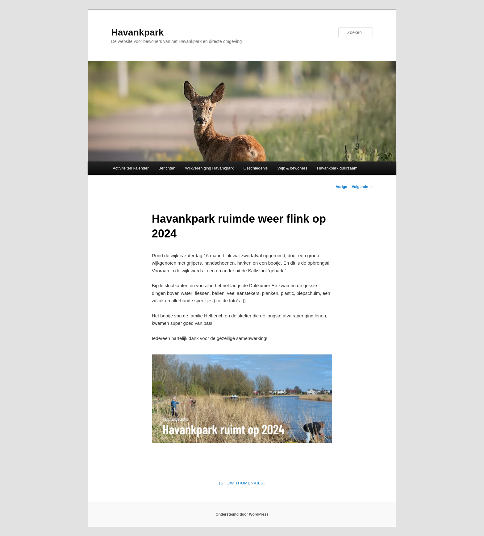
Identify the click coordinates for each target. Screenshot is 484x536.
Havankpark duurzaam (337, 168)
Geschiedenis (255, 168)
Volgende (362, 187)
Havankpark (137, 32)
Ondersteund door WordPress (241, 514)
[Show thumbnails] (242, 483)
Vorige (339, 187)
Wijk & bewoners (292, 168)
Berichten (166, 168)
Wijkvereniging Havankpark (209, 168)
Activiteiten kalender (130, 168)
